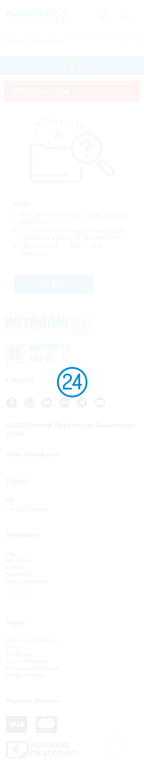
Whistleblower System (32, 668)
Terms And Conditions (32, 640)
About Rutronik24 (26, 581)
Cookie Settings (24, 675)
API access (19, 560)
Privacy (14, 647)
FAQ (11, 553)
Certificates (19, 654)
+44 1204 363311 (27, 509)
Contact (15, 567)
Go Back (53, 284)
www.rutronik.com (32, 454)
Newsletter (18, 574)
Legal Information (26, 661)
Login (16, 588)
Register (19, 596)
